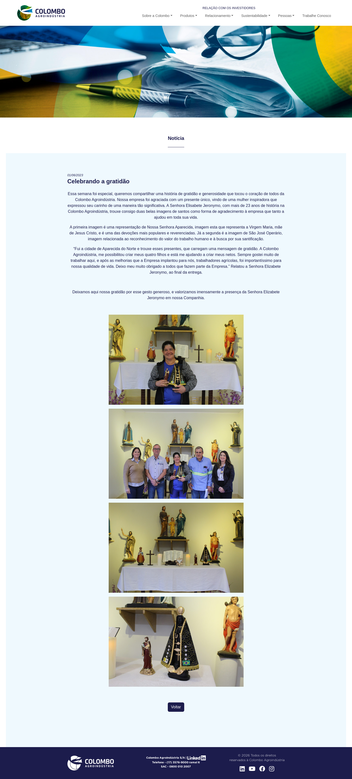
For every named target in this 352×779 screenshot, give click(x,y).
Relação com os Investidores (229, 8)
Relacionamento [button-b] (218, 16)
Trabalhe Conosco (316, 16)
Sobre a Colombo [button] (155, 16)
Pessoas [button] (285, 16)
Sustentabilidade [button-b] (254, 16)
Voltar (176, 707)
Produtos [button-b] (187, 16)
